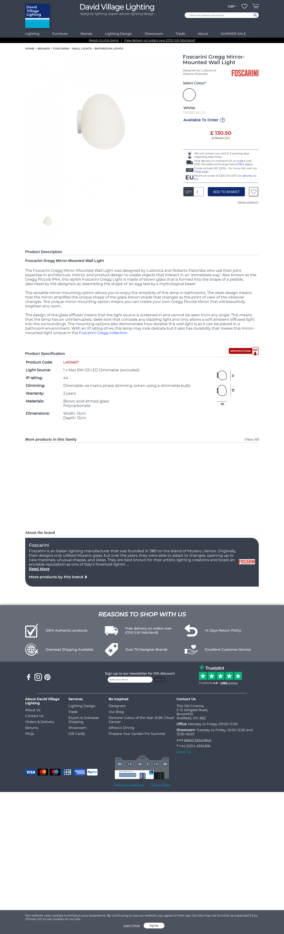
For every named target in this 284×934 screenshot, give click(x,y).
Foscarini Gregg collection (103, 333)
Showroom (154, 34)
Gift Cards (76, 734)
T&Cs (241, 164)
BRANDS (43, 48)
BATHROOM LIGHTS (109, 48)
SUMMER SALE (233, 34)
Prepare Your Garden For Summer (137, 734)
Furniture (60, 34)
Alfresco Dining (121, 728)
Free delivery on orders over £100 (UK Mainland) (159, 40)
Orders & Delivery (39, 722)
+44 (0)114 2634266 (194, 746)
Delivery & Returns (248, 202)
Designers (117, 706)
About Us (33, 710)
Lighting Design (81, 706)
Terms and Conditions (129, 784)
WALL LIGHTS (82, 48)
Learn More (131, 925)
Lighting (32, 34)
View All (251, 439)
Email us (183, 752)
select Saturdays (197, 740)
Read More (39, 569)
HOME (29, 48)
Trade (73, 712)
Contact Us (34, 716)
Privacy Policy (160, 784)
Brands (86, 34)
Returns (31, 728)
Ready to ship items (104, 40)
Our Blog (116, 712)
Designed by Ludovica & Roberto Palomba (199, 72)
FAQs (197, 171)
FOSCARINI (61, 48)
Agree (154, 925)
